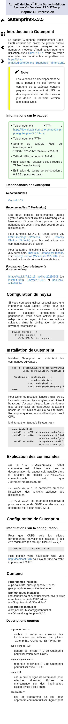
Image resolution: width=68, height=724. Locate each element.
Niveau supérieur (2, 20)
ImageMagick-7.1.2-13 (21, 276)
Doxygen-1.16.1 (36, 280)
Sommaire (2, 34)
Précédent (2, 47)
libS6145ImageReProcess (24, 237)
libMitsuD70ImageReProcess (45, 252)
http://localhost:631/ (20, 557)
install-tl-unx (15, 280)
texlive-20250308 (48, 276)
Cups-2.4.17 (35, 53)
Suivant (2, 61)
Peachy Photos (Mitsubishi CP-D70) (36, 256)
